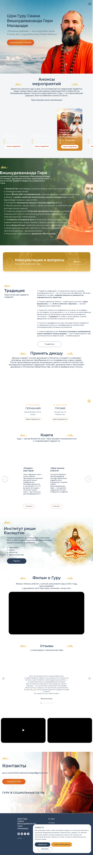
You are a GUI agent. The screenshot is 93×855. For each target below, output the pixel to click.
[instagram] (18, 834)
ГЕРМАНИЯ (33, 408)
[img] (20, 799)
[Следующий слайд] (89, 401)
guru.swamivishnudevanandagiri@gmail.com (25, 773)
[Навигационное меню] (89, 4)
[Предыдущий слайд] (5, 479)
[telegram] (28, 834)
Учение (51, 823)
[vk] (25, 834)
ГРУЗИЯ (60, 408)
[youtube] (22, 834)
